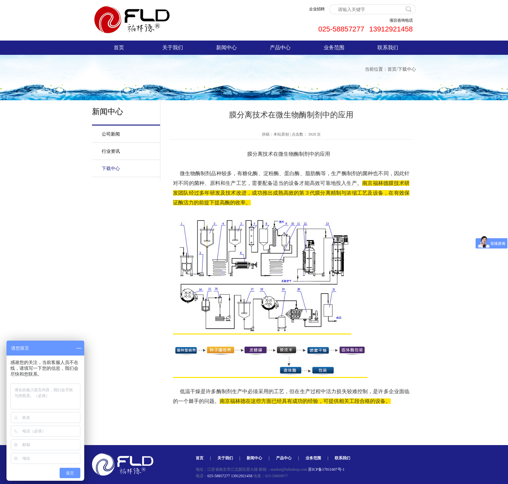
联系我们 (387, 47)
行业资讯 (111, 151)
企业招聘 (317, 9)
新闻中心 (226, 47)
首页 (119, 47)
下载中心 (407, 69)
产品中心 (280, 47)
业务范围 (334, 47)
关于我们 (172, 47)
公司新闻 (111, 134)
